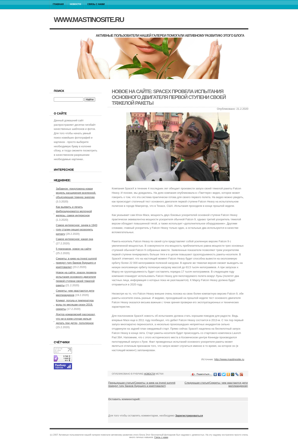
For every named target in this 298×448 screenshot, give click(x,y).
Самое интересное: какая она (74, 239)
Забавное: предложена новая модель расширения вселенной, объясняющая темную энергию (76, 193)
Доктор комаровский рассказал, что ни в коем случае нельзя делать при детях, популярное (76, 319)
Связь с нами (96, 4)
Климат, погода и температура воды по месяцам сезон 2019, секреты (75, 305)
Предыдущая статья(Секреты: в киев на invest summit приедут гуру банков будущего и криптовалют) (141, 384)
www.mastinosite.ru (89, 19)
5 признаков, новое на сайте (73, 248)
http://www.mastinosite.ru (229, 359)
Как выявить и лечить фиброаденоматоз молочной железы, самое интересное (74, 211)
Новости (75, 4)
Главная (58, 4)
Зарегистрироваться (189, 415)
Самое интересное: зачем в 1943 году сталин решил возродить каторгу (76, 229)
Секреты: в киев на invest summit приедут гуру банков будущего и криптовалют (76, 263)
